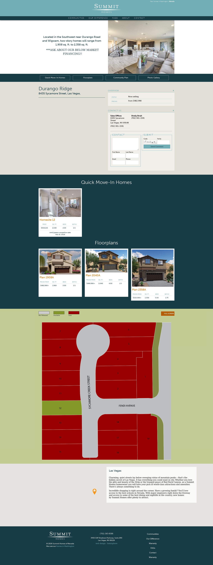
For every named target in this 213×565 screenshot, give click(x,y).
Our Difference (98, 18)
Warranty (153, 543)
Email (114, 159)
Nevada (171, 1)
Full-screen (169, 313)
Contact (139, 18)
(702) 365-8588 (106, 533)
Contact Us (141, 110)
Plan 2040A (93, 275)
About (126, 18)
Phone (128, 159)
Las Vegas (115, 470)
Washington (164, 1)
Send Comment (157, 147)
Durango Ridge (55, 88)
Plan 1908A (47, 277)
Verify (159, 139)
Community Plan (120, 78)
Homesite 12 (47, 219)
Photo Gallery (154, 78)
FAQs (115, 18)
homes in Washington (65, 546)
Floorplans (88, 78)
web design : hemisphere (106, 543)
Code (145, 139)
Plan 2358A (139, 289)
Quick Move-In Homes (55, 78)
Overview (141, 90)
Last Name (129, 152)
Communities (76, 18)
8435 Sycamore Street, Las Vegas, (60, 93)
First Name (116, 152)
